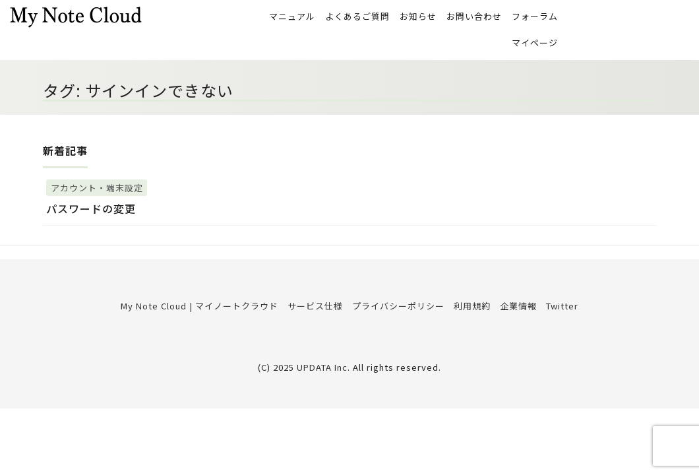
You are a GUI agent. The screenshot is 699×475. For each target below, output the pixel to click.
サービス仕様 (315, 308)
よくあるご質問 (357, 17)
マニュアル (292, 17)
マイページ (535, 44)
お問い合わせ (474, 17)
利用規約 (472, 308)
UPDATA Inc (322, 370)
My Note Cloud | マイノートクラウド (199, 308)
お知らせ (418, 17)
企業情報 (518, 308)
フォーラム (535, 17)
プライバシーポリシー (398, 308)
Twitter (562, 308)
